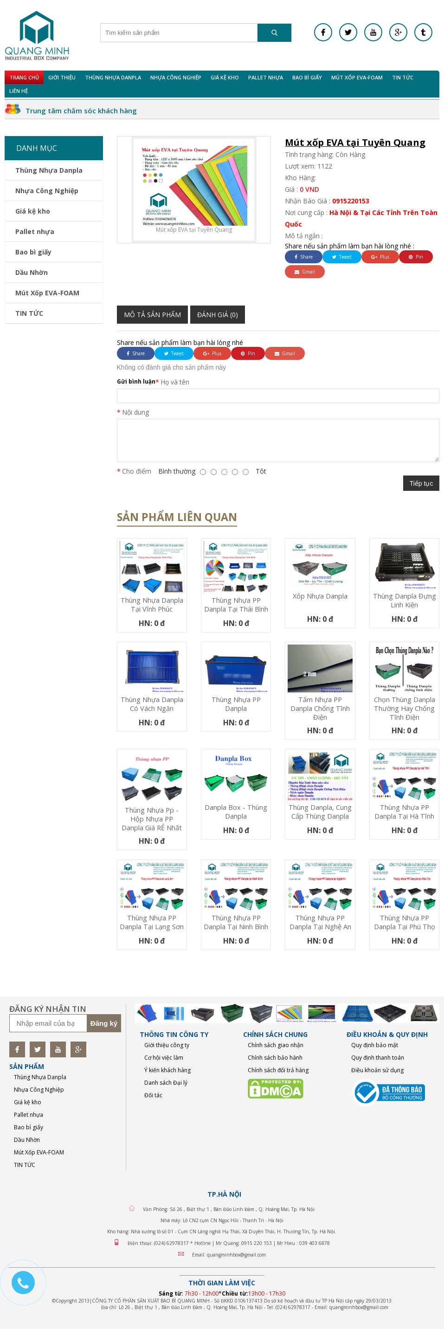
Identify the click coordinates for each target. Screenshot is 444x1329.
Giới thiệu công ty (166, 1045)
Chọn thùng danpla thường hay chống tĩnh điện (404, 708)
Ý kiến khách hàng (167, 1070)
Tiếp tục (421, 483)
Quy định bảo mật (374, 1045)
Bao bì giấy (307, 77)
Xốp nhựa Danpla (320, 596)
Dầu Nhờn (31, 272)
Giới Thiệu (62, 77)
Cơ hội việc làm (163, 1058)
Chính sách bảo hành (275, 1058)
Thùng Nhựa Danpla (113, 77)
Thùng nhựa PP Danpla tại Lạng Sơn (152, 922)
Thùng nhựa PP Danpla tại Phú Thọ (404, 922)
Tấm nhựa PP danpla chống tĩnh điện (320, 708)
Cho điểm (136, 471)
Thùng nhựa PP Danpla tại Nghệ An (320, 922)
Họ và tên (175, 382)
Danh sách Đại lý (165, 1083)
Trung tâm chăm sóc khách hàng (81, 110)
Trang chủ (24, 77)
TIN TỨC (402, 77)
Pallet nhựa (265, 77)
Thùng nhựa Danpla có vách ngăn (152, 704)
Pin (416, 257)
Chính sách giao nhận (275, 1045)
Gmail (305, 271)
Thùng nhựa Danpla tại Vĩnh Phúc (152, 604)
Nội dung (135, 412)
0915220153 (350, 200)
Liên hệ (18, 90)
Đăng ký (103, 1023)
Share (304, 257)
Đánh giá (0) (217, 314)
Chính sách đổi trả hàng (278, 1070)
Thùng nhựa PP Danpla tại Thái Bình (236, 604)
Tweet (342, 257)
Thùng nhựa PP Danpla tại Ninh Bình (236, 922)
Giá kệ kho (225, 77)
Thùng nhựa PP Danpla (236, 704)
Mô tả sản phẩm (152, 314)
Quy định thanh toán (377, 1058)
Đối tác (153, 1095)
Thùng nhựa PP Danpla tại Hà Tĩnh (404, 812)
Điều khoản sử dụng (377, 1070)
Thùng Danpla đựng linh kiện (404, 600)
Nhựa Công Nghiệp (175, 77)
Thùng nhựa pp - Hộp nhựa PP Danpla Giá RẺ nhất (152, 819)
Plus (380, 257)
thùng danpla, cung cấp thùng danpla (320, 812)
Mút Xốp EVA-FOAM (357, 77)
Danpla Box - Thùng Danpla (236, 812)
